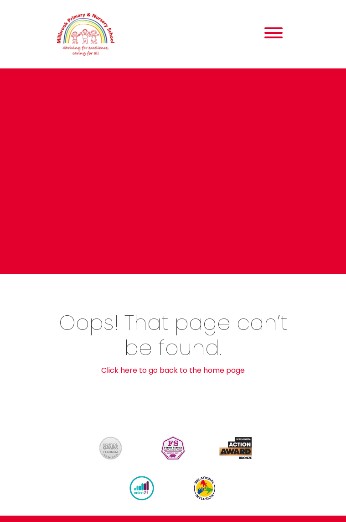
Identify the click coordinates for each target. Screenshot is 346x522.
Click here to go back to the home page (173, 370)
